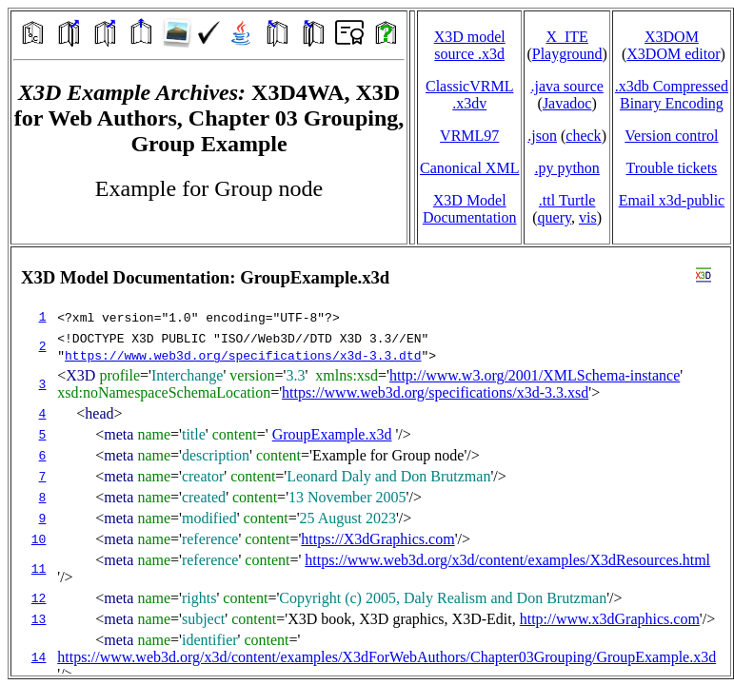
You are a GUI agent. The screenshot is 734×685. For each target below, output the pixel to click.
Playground (567, 54)
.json (542, 135)
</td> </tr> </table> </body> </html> (370, 461)
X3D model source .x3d (470, 45)
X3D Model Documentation (470, 208)
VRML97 (469, 135)
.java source (566, 86)
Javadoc (567, 103)
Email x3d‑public (672, 200)
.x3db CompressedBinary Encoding (671, 94)
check (583, 135)
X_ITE (566, 37)
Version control (671, 135)
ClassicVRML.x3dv (469, 94)
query (554, 217)
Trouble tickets (671, 168)
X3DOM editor (673, 54)
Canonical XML (469, 168)
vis (588, 217)
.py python (566, 168)
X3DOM (672, 37)
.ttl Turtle (567, 200)
